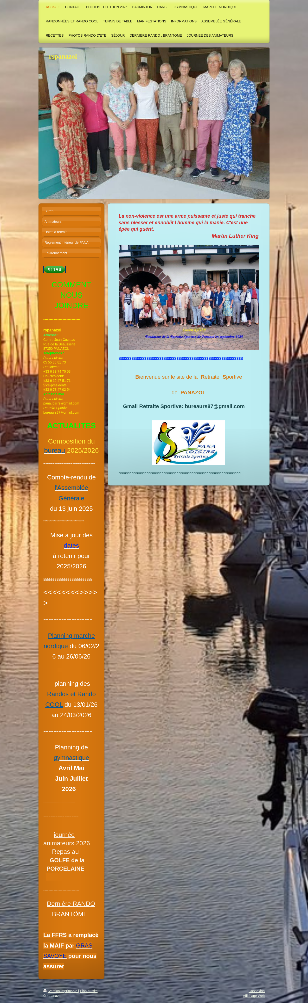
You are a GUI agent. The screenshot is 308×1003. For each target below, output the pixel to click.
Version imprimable (60, 991)
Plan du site (88, 991)
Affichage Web (254, 996)
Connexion (257, 991)
